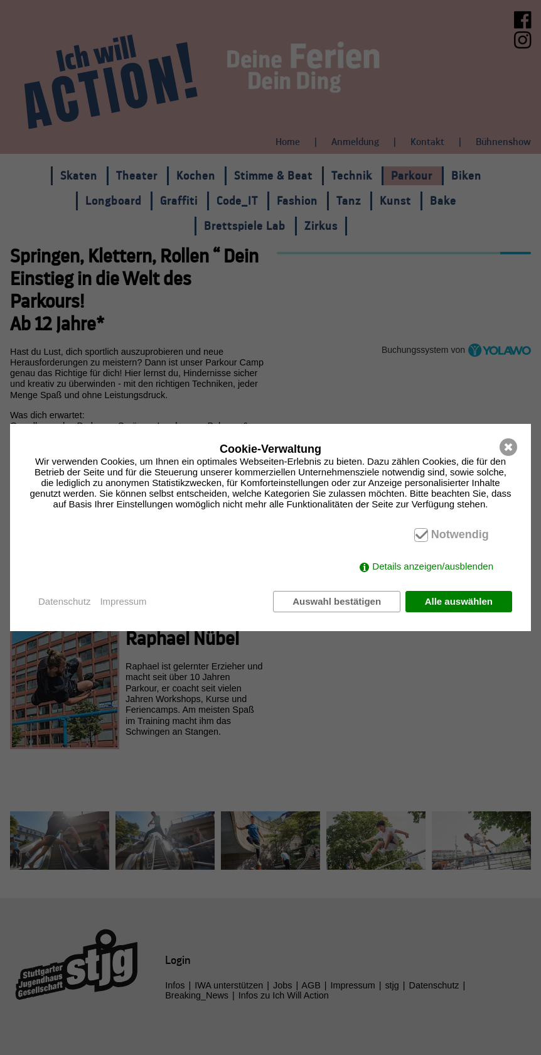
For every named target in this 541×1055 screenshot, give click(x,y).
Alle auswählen (459, 601)
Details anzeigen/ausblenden (432, 566)
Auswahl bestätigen (336, 601)
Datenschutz (64, 601)
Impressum (123, 601)
